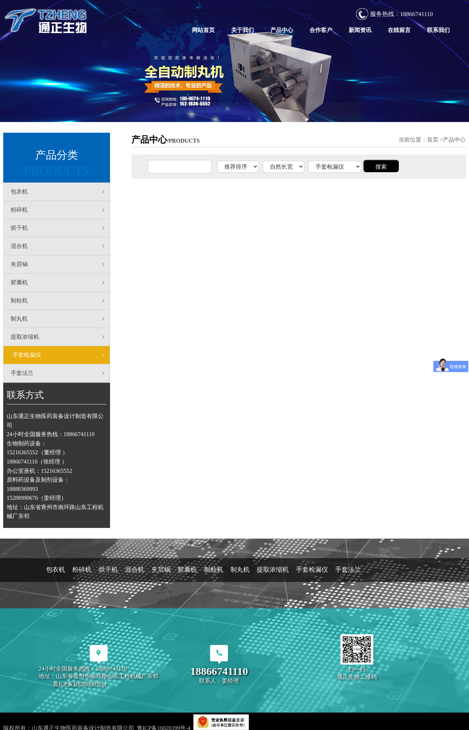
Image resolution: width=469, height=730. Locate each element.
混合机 (58, 246)
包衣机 (58, 192)
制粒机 (58, 301)
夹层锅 (58, 264)
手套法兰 (58, 373)
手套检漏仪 (59, 355)
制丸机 (58, 319)
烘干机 (58, 228)
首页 (432, 140)
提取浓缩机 (58, 337)
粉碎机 (58, 210)
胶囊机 (58, 282)
